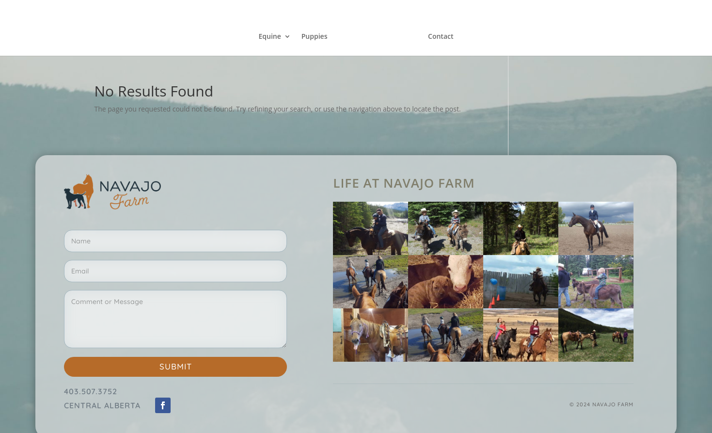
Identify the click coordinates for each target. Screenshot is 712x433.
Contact (440, 37)
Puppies (314, 37)
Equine (269, 37)
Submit (175, 366)
